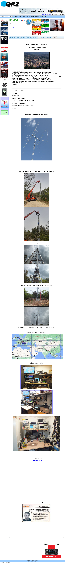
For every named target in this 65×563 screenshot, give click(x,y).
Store (27, 16)
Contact (41, 16)
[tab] (12, 37)
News (20, 16)
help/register (48, 14)
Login (45, 16)
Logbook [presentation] (23, 37)
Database (16, 16)
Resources (37, 16)
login (43, 14)
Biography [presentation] (12, 37)
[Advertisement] (25, 550)
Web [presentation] (29, 37)
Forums (23, 16)
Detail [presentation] (18, 37)
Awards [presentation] (35, 37)
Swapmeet (31, 16)
